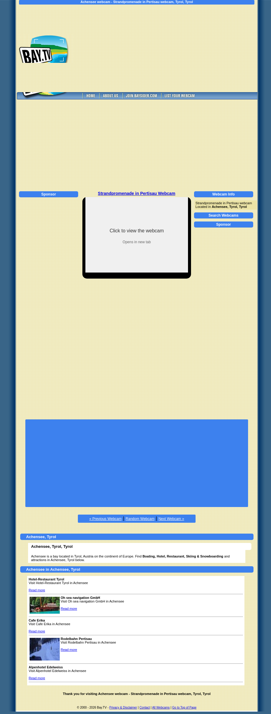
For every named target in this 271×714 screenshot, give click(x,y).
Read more (37, 590)
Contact (144, 707)
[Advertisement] (170, 48)
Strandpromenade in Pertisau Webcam (136, 193)
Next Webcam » (171, 519)
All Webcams (161, 707)
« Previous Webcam (105, 519)
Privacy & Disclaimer (123, 707)
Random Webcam (140, 519)
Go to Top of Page (184, 707)
